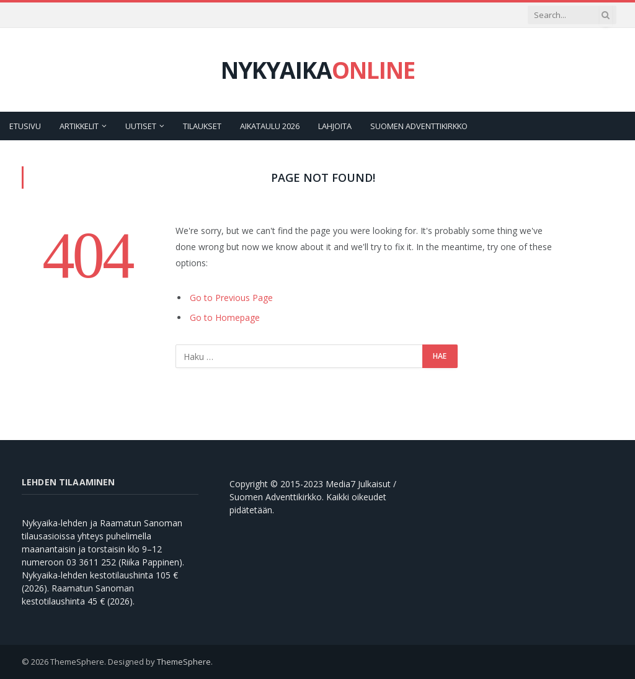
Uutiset (140, 126)
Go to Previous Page (231, 298)
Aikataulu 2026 (270, 126)
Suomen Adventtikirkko (419, 126)
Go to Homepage (225, 317)
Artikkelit (79, 126)
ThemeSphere (184, 661)
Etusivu (25, 126)
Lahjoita (335, 126)
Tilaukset (202, 126)
